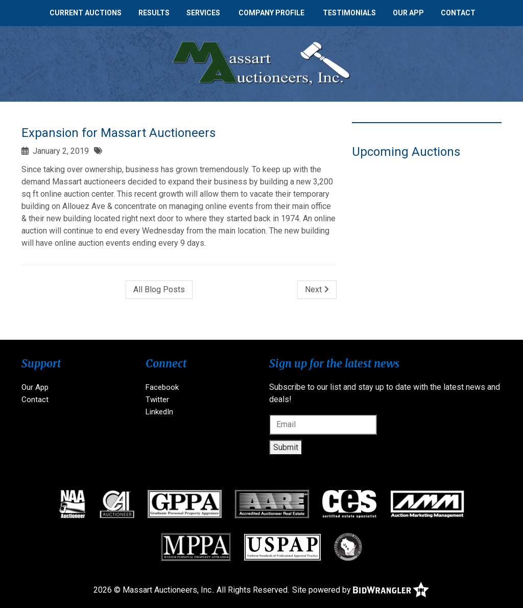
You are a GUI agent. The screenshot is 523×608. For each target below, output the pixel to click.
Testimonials (349, 13)
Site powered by (360, 590)
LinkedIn (159, 411)
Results (154, 13)
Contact (458, 13)
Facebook (162, 387)
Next (317, 289)
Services (203, 13)
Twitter (157, 399)
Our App (408, 13)
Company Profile (271, 13)
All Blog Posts (159, 289)
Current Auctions (86, 13)
